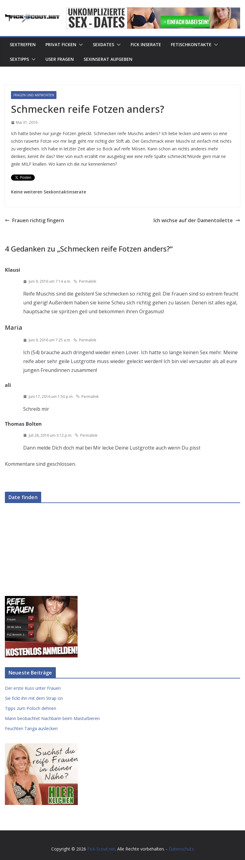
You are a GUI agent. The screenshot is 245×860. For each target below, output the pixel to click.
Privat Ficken (60, 44)
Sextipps (19, 59)
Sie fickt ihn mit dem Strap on (34, 698)
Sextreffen (23, 44)
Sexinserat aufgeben (108, 59)
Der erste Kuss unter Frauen (33, 688)
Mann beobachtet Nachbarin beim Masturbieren (52, 718)
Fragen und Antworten (33, 95)
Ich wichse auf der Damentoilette (196, 220)
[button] (79, 44)
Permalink (85, 281)
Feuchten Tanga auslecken (31, 728)
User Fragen (59, 59)
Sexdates (103, 44)
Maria (13, 327)
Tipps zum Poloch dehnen (30, 708)
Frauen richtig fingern (34, 220)
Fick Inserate (146, 44)
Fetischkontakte (191, 44)
